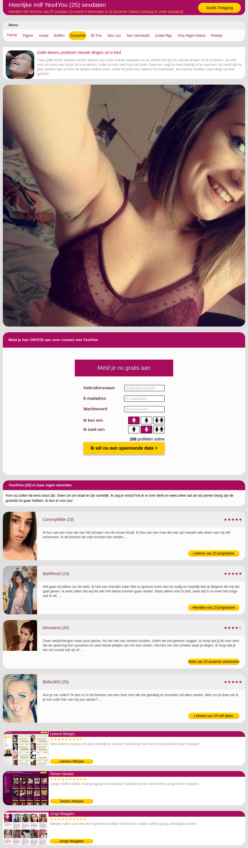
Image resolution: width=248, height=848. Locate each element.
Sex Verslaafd (137, 35)
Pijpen (28, 35)
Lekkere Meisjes (71, 761)
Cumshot (77, 35)
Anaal (43, 35)
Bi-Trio (96, 35)
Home (12, 35)
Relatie (217, 35)
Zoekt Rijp (163, 35)
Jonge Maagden (71, 841)
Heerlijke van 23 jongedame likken (214, 608)
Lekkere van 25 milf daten (213, 716)
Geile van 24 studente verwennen (213, 662)
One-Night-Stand (191, 35)
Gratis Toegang (219, 7)
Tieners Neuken (72, 801)
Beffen (59, 35)
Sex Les (114, 35)
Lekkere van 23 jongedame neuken (214, 553)
